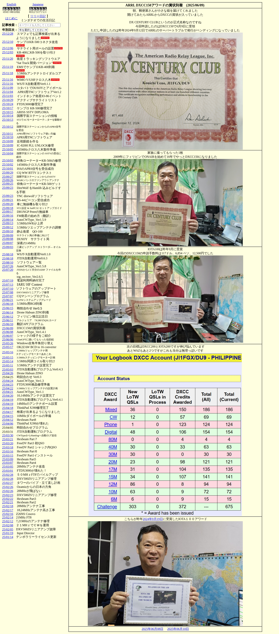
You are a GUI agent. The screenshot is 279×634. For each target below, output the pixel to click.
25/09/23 (7, 187)
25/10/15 (7, 112)
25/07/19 (7, 280)
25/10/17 (7, 108)
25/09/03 (7, 247)
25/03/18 (7, 447)
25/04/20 (7, 395)
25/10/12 (7, 126)
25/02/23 (7, 495)
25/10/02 (7, 164)
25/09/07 (7, 243)
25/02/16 (7, 514)
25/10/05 (7, 149)
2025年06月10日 (178, 629)
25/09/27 (7, 176)
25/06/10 (7, 324)
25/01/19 (7, 533)
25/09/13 (7, 223)
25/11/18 (7, 73)
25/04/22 (7, 388)
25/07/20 (7, 269)
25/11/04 (7, 91)
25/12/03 (7, 52)
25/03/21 (7, 439)
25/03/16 (7, 451)
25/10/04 (7, 153)
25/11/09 (7, 87)
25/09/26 (7, 180)
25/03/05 (7, 466)
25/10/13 (7, 119)
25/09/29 (7, 172)
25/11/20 (7, 58)
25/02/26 (7, 487)
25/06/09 (7, 328)
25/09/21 (7, 200)
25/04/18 (7, 408)
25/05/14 (7, 361)
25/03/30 (7, 435)
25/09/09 (7, 235)
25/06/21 (7, 300)
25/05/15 (7, 357)
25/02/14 (7, 517)
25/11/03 (7, 95)
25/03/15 (7, 455)
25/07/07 (7, 296)
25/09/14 (7, 219)
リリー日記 (38, 16)
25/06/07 (7, 335)
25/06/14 (7, 312)
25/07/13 (7, 284)
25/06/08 (7, 332)
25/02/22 (7, 498)
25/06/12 (7, 316)
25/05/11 (7, 365)
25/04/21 (7, 391)
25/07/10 (7, 288)
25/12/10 (7, 41)
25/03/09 (7, 459)
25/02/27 (7, 483)
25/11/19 (7, 66)
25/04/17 (7, 412)
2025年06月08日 (152, 629)
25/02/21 (7, 502)
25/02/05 (7, 529)
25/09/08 (7, 239)
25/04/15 (7, 416)
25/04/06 (7, 423)
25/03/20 (7, 443)
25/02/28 (7, 474)
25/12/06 (7, 48)
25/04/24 (7, 380)
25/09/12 (7, 227)
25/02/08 (7, 525)
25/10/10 (7, 137)
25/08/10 (7, 262)
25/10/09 (7, 141)
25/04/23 (7, 384)
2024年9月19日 (153, 519)
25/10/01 (7, 168)
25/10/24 (7, 104)
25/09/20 (7, 204)
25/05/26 (7, 343)
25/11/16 (7, 79)
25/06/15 (7, 308)
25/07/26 (7, 266)
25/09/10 (7, 231)
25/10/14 (7, 115)
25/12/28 (7, 33)
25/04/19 (7, 399)
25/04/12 (7, 419)
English (11, 4)
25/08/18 (7, 254)
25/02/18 (7, 506)
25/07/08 (7, 292)
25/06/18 (7, 303)
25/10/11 (7, 133)
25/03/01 (7, 470)
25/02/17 (7, 510)
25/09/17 (7, 211)
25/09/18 (7, 208)
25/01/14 (7, 537)
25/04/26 (7, 373)
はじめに (11, 18)
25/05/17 (7, 347)
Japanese (38, 4)
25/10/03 (7, 160)
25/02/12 (7, 521)
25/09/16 (7, 215)
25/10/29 (7, 100)
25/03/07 (7, 462)
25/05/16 (7, 352)
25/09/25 (7, 183)
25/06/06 (7, 339)
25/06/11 (7, 320)
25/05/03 (7, 369)
